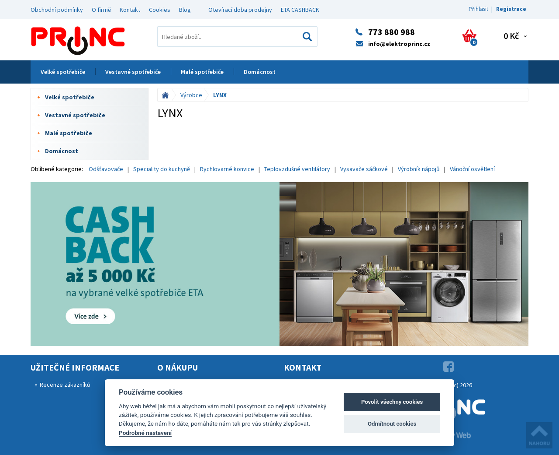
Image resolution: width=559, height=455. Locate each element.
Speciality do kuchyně (161, 169)
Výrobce (191, 95)
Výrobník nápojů (419, 169)
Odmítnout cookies (392, 423)
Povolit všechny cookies (392, 402)
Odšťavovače (106, 169)
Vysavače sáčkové (364, 169)
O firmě (101, 10)
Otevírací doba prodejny (240, 10)
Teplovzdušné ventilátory (297, 169)
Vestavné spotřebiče (133, 72)
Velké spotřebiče (63, 72)
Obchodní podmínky (57, 10)
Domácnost (260, 72)
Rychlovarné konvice (227, 169)
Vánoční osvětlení (472, 169)
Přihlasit (478, 9)
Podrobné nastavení (145, 432)
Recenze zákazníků (65, 384)
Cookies (159, 10)
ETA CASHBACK (300, 10)
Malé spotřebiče (202, 72)
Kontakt (130, 10)
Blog (185, 10)
